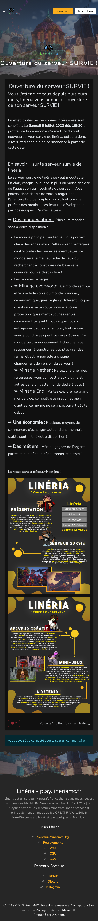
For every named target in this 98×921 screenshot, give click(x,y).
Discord (50, 881)
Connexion (63, 11)
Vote (50, 848)
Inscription (85, 11)
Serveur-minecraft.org (50, 837)
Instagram (50, 887)
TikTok (50, 876)
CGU (50, 853)
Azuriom (58, 915)
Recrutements (50, 843)
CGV (50, 859)
